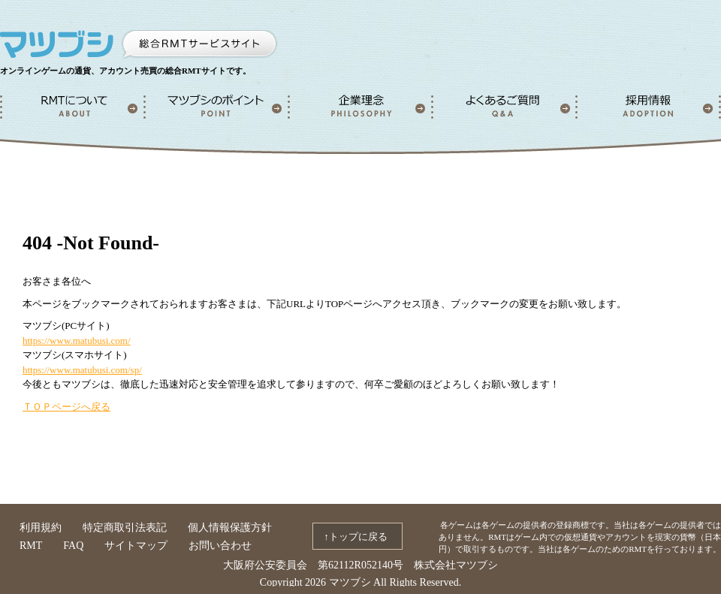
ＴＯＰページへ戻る (66, 406)
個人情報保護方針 (230, 527)
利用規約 (41, 527)
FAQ (73, 545)
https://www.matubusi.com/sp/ (82, 369)
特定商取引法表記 (125, 527)
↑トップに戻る (356, 536)
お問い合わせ (220, 545)
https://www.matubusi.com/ (77, 340)
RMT (31, 545)
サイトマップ (135, 545)
